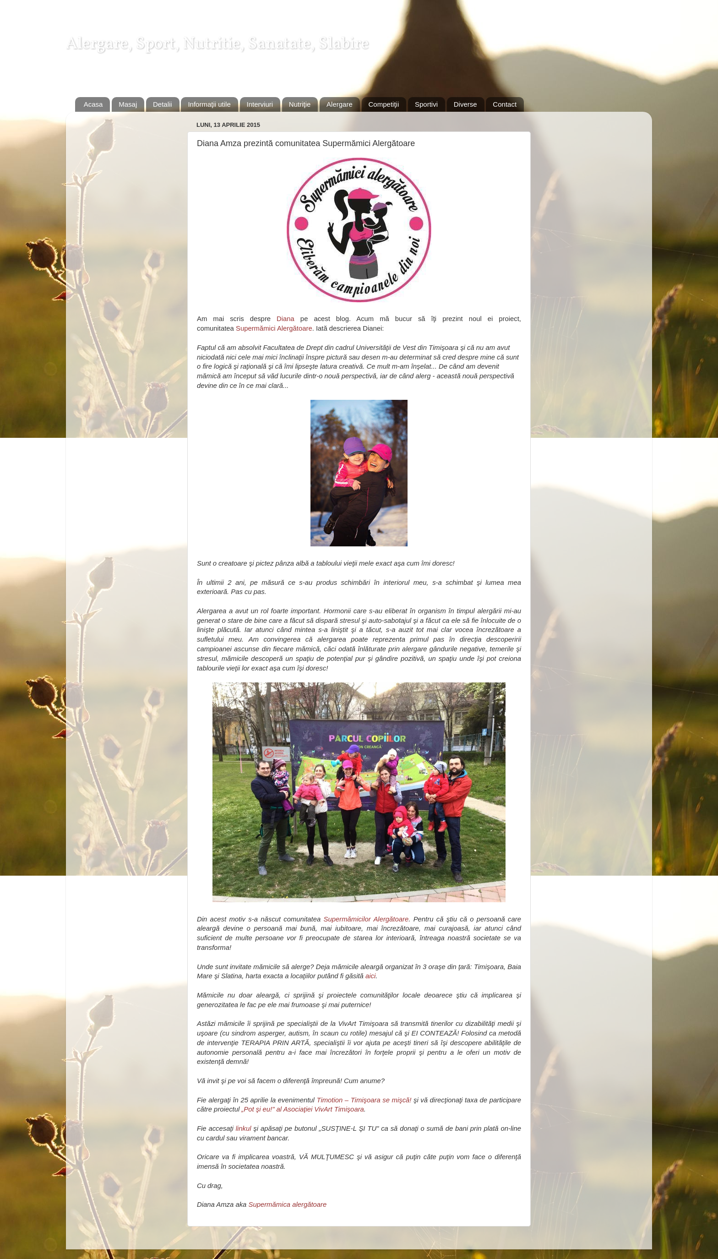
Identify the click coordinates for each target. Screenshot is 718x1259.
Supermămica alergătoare (287, 1204)
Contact (505, 104)
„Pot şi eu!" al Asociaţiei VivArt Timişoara (302, 1109)
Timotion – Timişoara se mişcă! (363, 1100)
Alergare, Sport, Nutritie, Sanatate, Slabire (217, 44)
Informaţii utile (209, 104)
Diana (285, 318)
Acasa (93, 104)
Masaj (128, 104)
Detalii (162, 104)
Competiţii (384, 104)
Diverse (465, 104)
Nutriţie (300, 104)
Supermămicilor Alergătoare (366, 919)
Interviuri (260, 104)
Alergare (339, 104)
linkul (243, 1128)
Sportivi (426, 104)
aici (370, 976)
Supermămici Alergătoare (274, 328)
